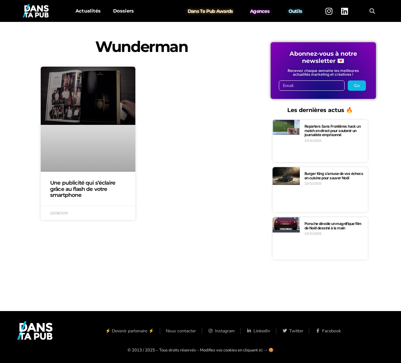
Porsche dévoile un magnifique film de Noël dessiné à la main (333, 225)
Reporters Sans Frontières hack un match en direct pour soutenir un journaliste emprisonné (333, 130)
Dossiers (123, 11)
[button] (372, 11)
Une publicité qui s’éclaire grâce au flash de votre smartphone (82, 189)
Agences (259, 11)
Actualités (88, 11)
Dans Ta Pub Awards (210, 11)
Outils (295, 11)
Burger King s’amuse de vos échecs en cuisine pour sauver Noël (334, 175)
